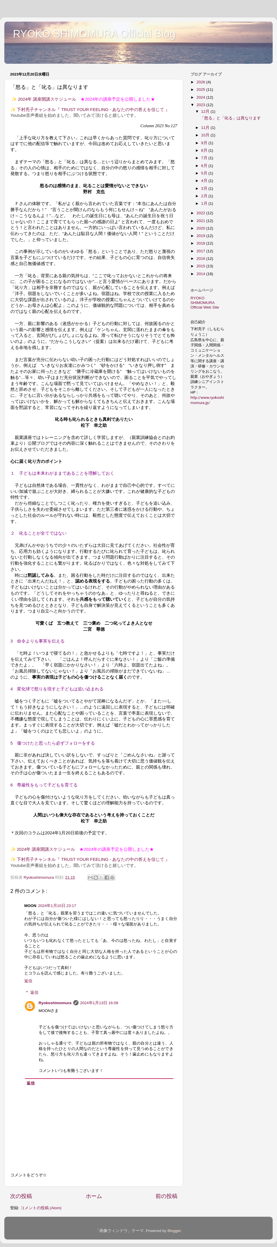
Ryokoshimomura (55, 1003)
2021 (201, 221)
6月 (204, 166)
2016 (201, 258)
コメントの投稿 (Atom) (40, 1208)
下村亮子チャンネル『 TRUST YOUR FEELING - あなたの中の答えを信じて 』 (93, 109)
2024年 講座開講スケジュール (47, 99)
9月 (204, 143)
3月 (204, 188)
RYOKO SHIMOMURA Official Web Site (204, 302)
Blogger (174, 1231)
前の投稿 (166, 1196)
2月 (204, 196)
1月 (204, 203)
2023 (201, 105)
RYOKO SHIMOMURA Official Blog (94, 34)
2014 (201, 274)
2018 (201, 243)
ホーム (94, 1196)
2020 (201, 228)
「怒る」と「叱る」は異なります (230, 118)
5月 (204, 173)
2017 (201, 251)
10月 (206, 135)
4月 (204, 181)
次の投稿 (21, 1196)
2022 (201, 213)
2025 (201, 89)
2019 (201, 236)
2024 (201, 97)
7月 (204, 158)
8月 (204, 150)
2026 (201, 82)
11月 (206, 127)
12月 (206, 111)
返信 (28, 981)
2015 (201, 266)
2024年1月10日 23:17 (57, 906)
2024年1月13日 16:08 (99, 1003)
